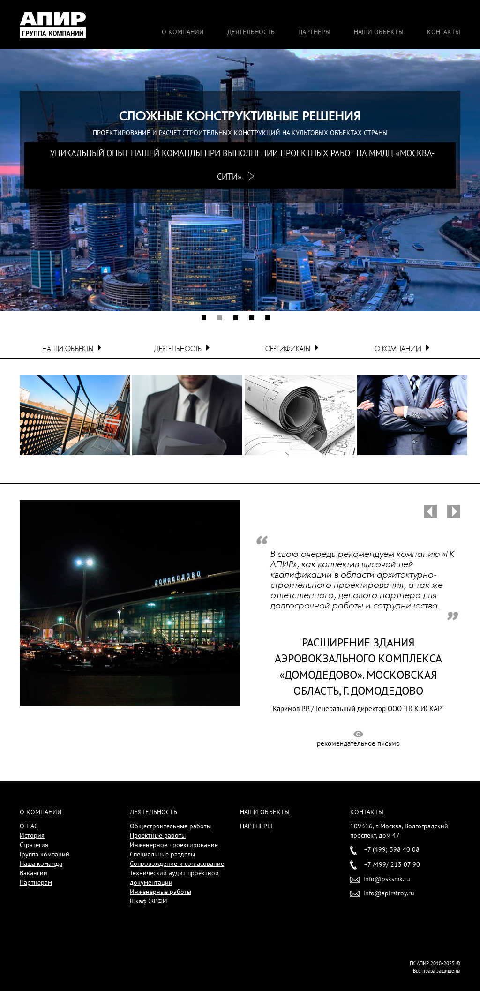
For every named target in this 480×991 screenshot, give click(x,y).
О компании (183, 32)
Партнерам (36, 882)
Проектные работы (158, 835)
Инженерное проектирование (174, 845)
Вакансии (33, 873)
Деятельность (251, 32)
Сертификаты (287, 349)
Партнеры (314, 32)
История (32, 835)
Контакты (443, 32)
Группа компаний (44, 854)
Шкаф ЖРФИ (148, 901)
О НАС (29, 826)
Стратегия (34, 845)
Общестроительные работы (170, 826)
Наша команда (41, 863)
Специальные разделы (162, 854)
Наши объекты (379, 32)
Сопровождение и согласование (177, 863)
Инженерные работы (160, 891)
